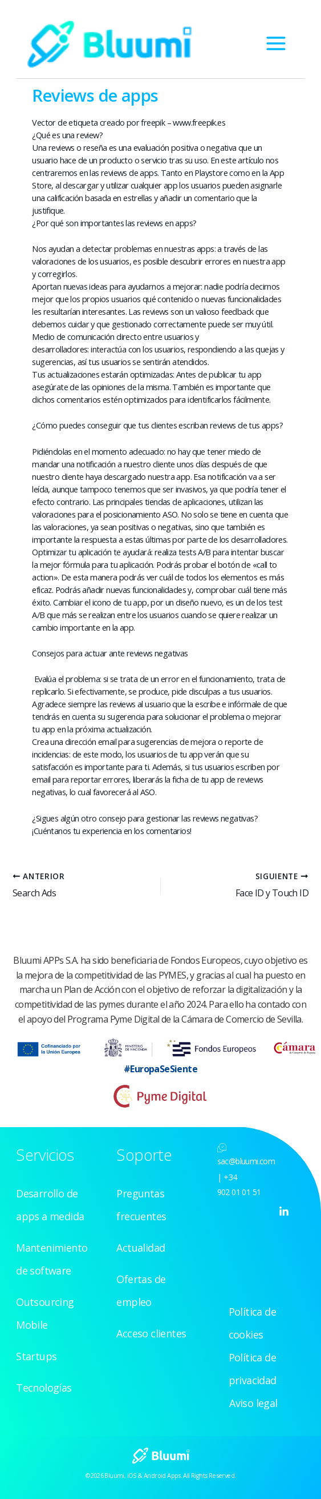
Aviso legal (253, 1403)
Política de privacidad (253, 1368)
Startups (36, 1356)
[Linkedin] (284, 1212)
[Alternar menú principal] (276, 43)
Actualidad (140, 1247)
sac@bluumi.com (246, 1161)
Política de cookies (252, 1323)
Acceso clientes (151, 1333)
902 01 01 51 (239, 1192)
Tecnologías (43, 1387)
